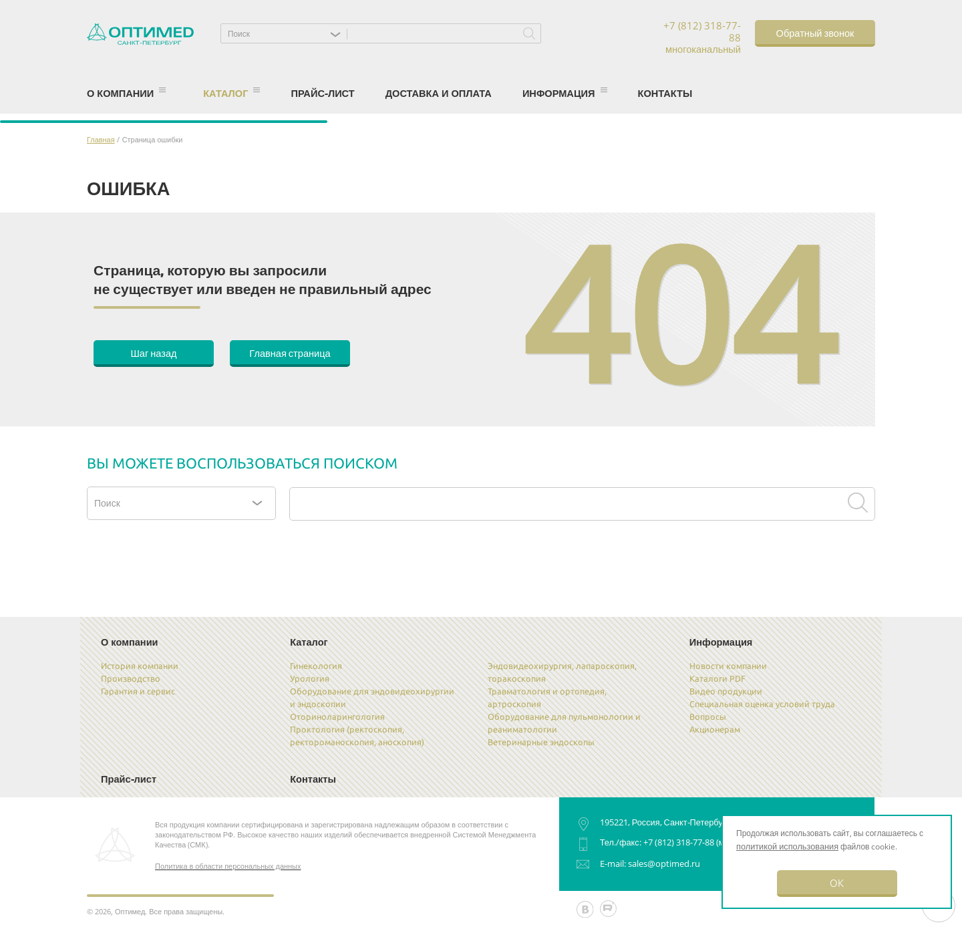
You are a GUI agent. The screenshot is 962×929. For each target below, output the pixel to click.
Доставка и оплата (438, 93)
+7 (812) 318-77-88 (678, 842)
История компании (139, 665)
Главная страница (289, 353)
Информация (564, 93)
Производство (130, 678)
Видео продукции (725, 691)
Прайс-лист (322, 93)
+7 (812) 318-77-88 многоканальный (702, 37)
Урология (309, 678)
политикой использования (787, 846)
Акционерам (714, 729)
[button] (287, 33)
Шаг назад (153, 353)
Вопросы (707, 716)
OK (837, 883)
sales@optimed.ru (664, 863)
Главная (101, 139)
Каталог (231, 93)
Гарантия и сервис (138, 691)
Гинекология (316, 665)
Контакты (665, 93)
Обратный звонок (815, 32)
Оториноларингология (337, 716)
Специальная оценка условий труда (762, 703)
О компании (126, 93)
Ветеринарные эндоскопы (541, 742)
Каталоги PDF (717, 678)
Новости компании (728, 665)
